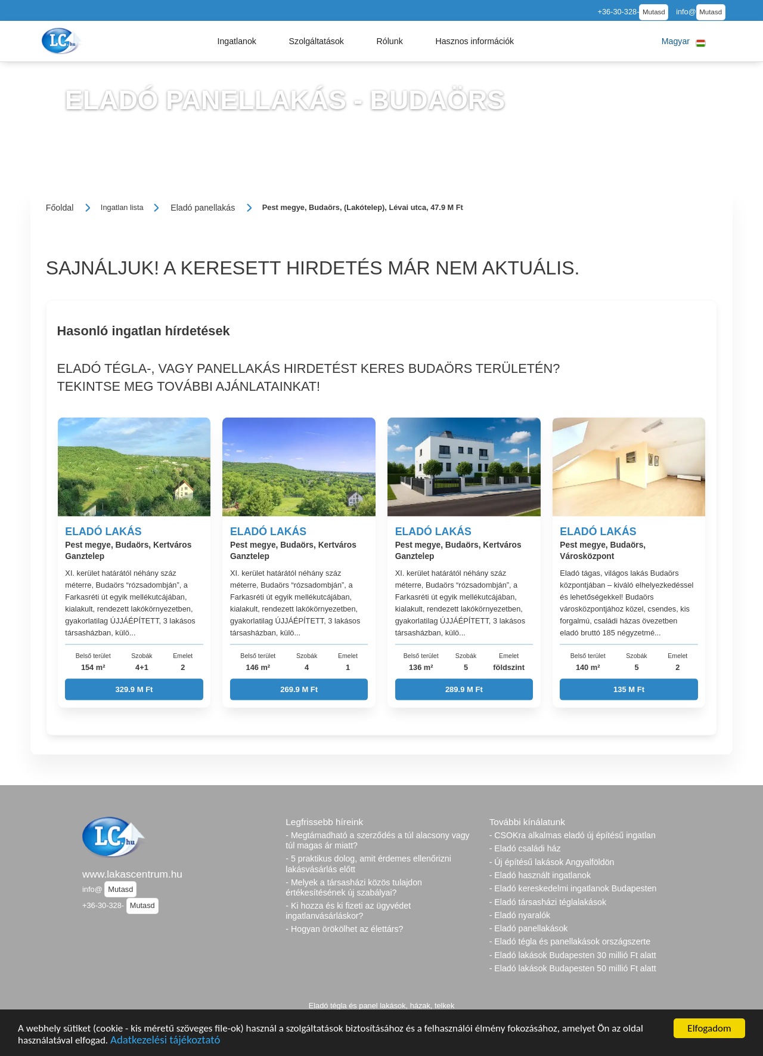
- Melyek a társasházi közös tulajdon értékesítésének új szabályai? (354, 887)
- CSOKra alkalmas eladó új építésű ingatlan (572, 835)
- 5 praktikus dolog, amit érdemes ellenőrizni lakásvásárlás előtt (368, 863)
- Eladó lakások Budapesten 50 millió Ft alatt (572, 968)
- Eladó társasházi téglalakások (547, 902)
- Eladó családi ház (525, 848)
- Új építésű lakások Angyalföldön (552, 862)
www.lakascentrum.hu (132, 874)
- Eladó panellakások (528, 928)
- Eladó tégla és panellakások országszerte (570, 941)
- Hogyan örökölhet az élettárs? (344, 929)
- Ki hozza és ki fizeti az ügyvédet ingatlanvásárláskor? (348, 911)
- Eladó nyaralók (520, 915)
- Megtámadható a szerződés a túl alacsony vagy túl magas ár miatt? (377, 840)
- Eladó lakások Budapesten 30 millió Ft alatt (572, 955)
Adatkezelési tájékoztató (165, 1041)
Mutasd (654, 12)
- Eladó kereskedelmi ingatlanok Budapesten (573, 888)
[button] (236, 41)
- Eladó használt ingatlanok (540, 875)
